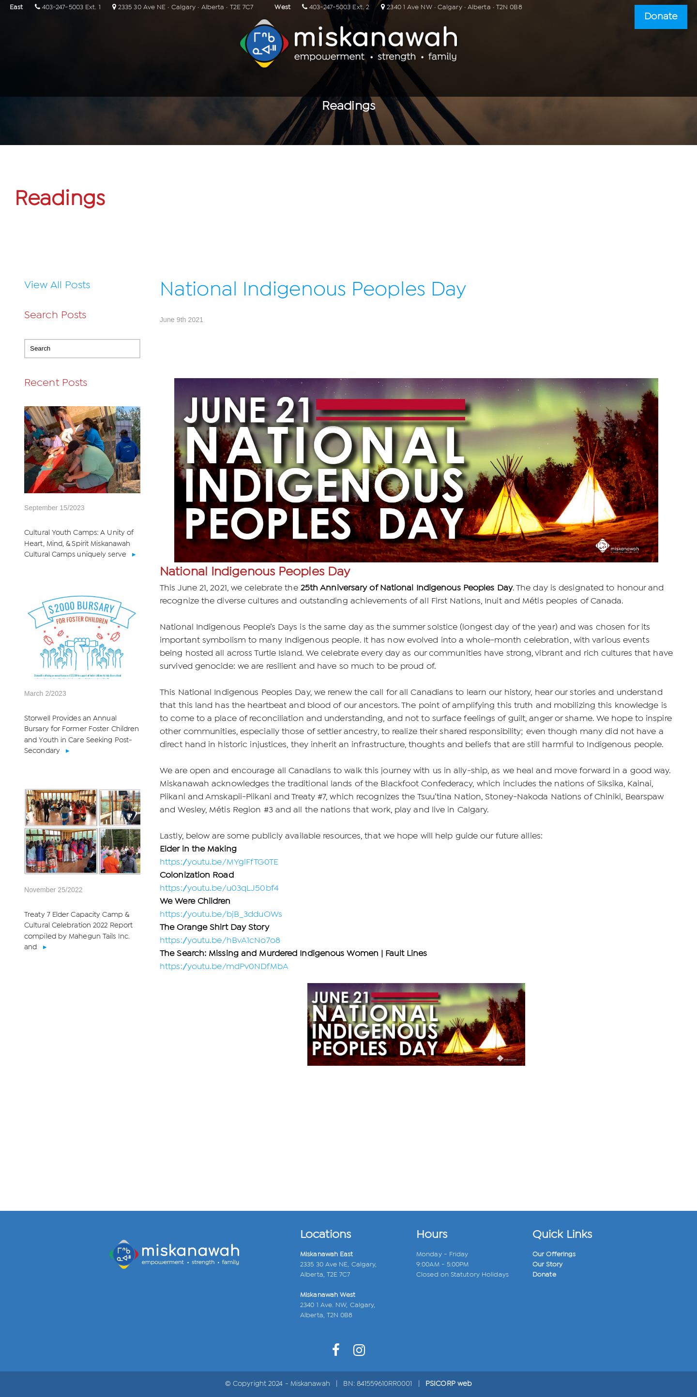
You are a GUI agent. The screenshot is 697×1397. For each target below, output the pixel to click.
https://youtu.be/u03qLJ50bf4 (219, 888)
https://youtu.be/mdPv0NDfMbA (224, 967)
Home (189, 84)
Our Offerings (311, 84)
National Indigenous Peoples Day (313, 289)
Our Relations (243, 84)
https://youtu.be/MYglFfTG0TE (219, 862)
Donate (544, 1275)
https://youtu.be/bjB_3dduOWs (221, 914)
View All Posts (57, 285)
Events (425, 84)
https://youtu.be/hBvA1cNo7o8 (220, 940)
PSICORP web (448, 1384)
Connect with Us (486, 84)
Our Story (547, 1264)
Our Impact (375, 84)
